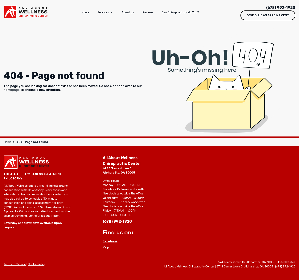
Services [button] (105, 13)
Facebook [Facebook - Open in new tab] (110, 241)
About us (128, 12)
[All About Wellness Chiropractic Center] (25, 12)
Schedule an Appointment (268, 15)
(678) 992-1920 (280, 7)
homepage (12, 90)
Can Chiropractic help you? (180, 12)
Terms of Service (15, 264)
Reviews (147, 12)
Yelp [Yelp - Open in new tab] (106, 247)
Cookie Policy (36, 264)
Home (85, 12)
